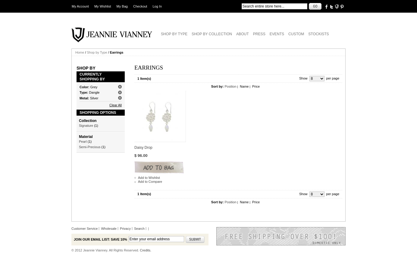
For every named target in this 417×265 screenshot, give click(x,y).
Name (244, 86)
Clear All (115, 105)
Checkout (140, 6)
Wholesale (108, 228)
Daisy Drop (143, 147)
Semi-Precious (90, 147)
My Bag (122, 6)
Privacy (125, 228)
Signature (86, 125)
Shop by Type (97, 52)
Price (256, 86)
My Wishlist (102, 6)
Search (139, 228)
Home (79, 52)
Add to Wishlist (149, 177)
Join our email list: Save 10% (100, 239)
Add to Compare (150, 181)
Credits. (145, 250)
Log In (157, 6)
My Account (80, 6)
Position (230, 86)
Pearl (83, 141)
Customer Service (84, 228)
